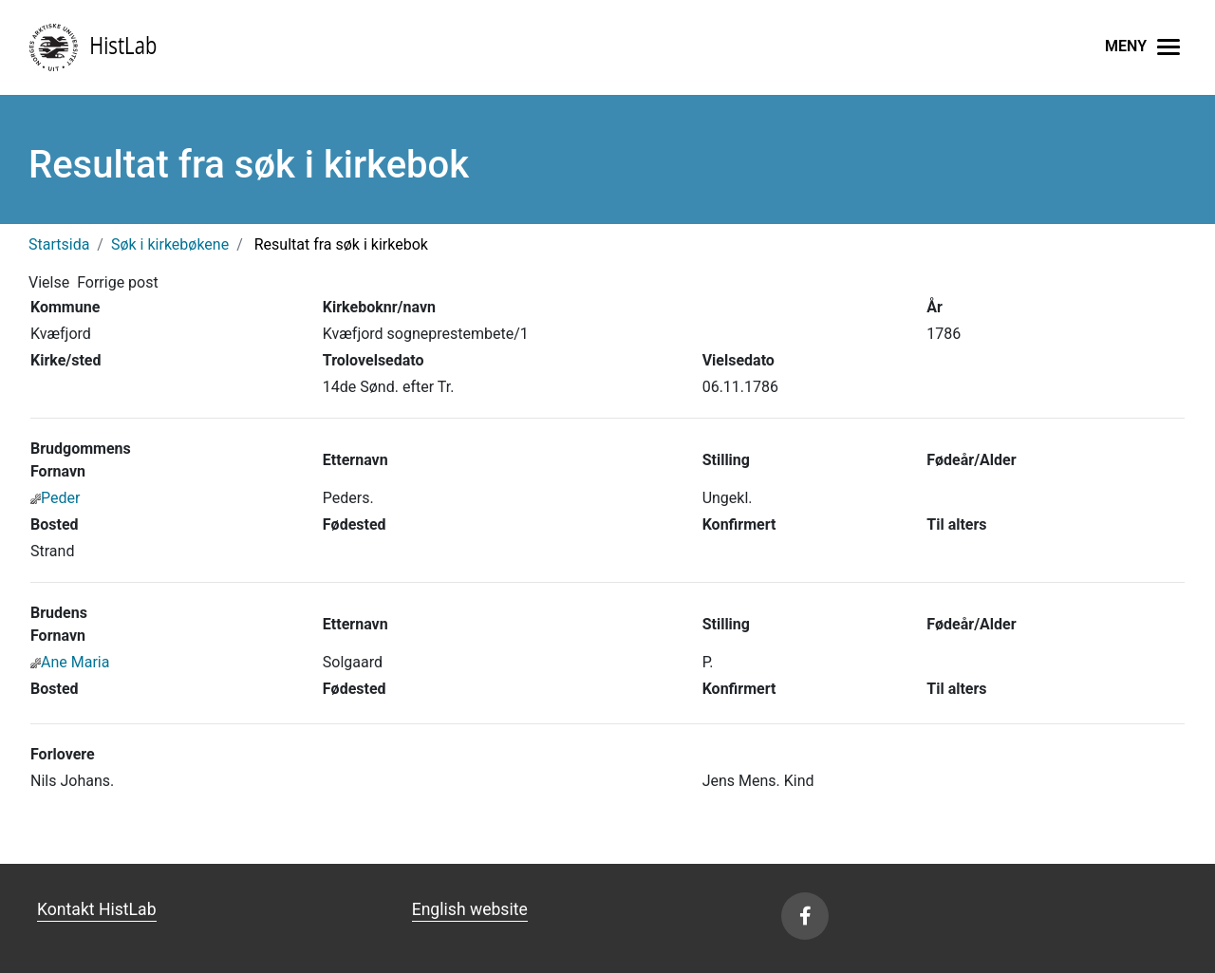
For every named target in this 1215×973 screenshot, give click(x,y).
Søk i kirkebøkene (170, 244)
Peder (55, 498)
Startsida (58, 244)
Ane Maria (69, 662)
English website (470, 909)
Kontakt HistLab (97, 909)
